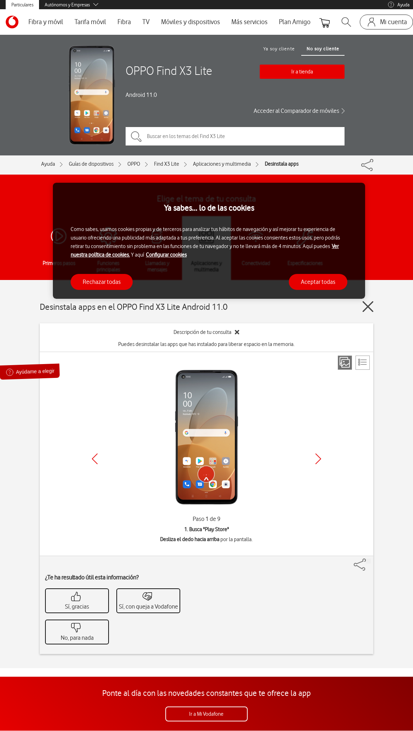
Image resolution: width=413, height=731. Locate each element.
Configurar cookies (166, 255)
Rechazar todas (102, 281)
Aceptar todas (318, 281)
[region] (209, 241)
